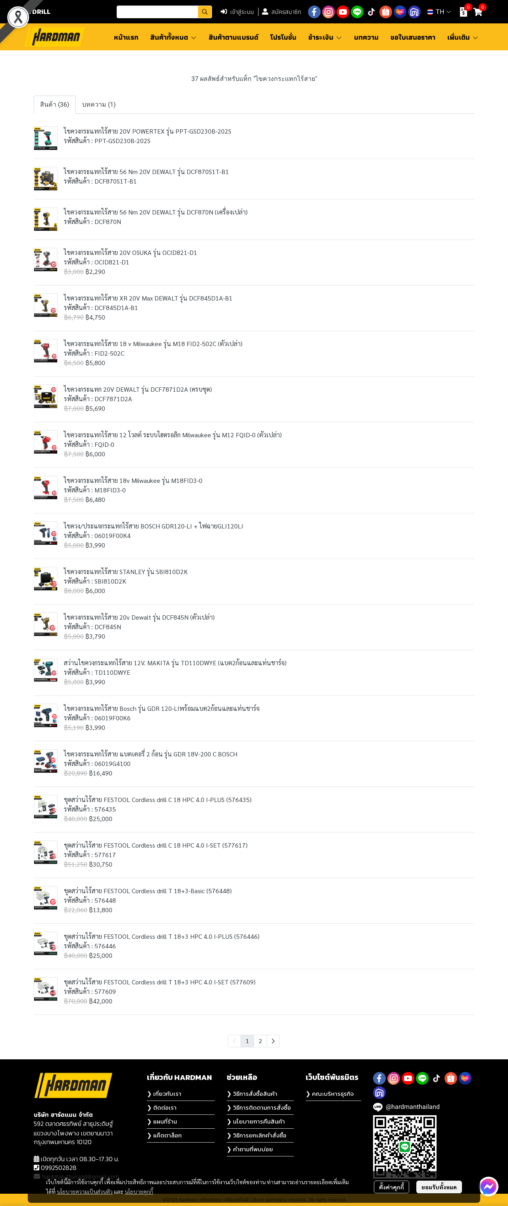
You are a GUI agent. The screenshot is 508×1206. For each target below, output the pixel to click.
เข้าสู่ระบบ (237, 12)
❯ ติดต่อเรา (162, 1107)
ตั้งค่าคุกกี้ (391, 1187)
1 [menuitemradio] (247, 1040)
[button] (164, 12)
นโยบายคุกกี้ (139, 1191)
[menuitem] (273, 1041)
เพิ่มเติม (463, 37)
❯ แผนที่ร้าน (162, 1121)
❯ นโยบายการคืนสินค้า (256, 1121)
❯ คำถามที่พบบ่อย (250, 1149)
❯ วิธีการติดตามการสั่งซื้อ (259, 1107)
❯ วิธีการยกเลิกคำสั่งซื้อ (257, 1135)
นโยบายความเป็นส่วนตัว (85, 1191)
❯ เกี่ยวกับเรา (164, 1093)
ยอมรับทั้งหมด (439, 1187)
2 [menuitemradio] (260, 1040)
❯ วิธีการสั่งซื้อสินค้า (252, 1093)
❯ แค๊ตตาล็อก (164, 1135)
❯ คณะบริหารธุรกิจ (330, 1093)
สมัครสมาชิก (281, 12)
